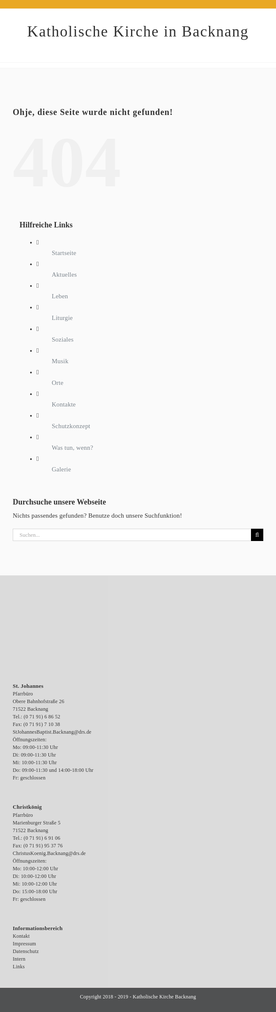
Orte (57, 382)
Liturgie (62, 317)
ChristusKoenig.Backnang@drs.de (49, 853)
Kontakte (64, 404)
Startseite (64, 252)
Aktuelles (64, 274)
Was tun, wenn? (72, 447)
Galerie (61, 469)
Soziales (63, 339)
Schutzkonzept (71, 426)
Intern (19, 959)
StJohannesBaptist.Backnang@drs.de (52, 732)
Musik (60, 361)
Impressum (24, 944)
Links (19, 967)
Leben (60, 296)
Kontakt (21, 936)
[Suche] (257, 535)
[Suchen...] (132, 535)
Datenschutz (26, 951)
